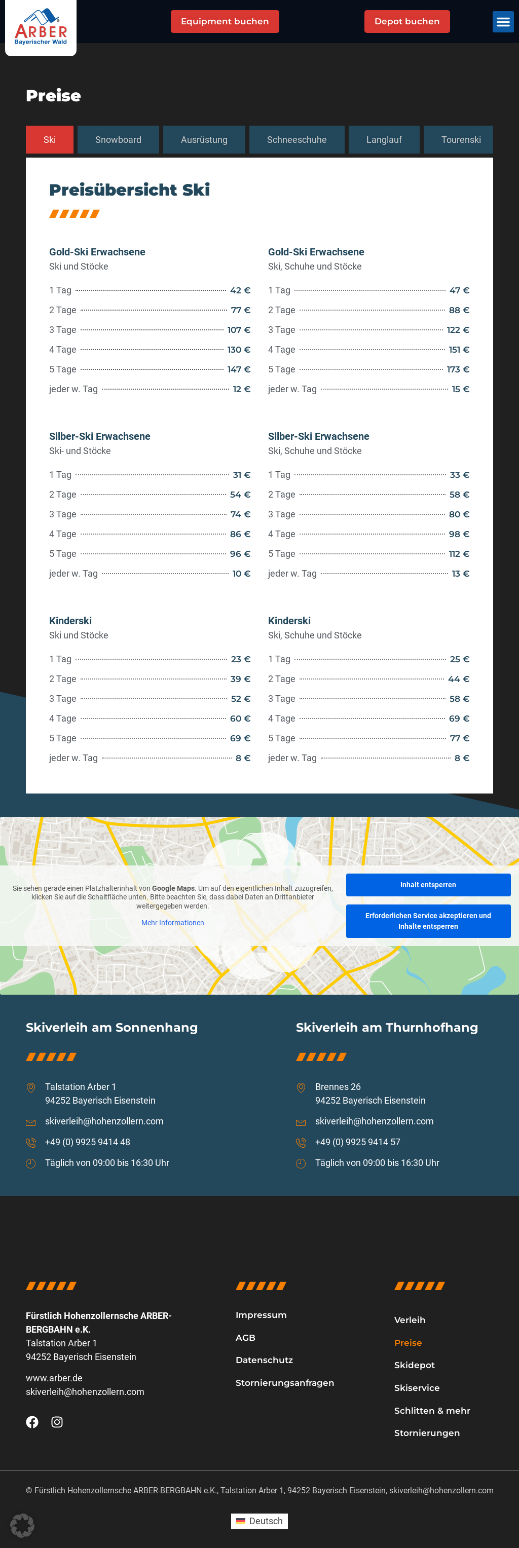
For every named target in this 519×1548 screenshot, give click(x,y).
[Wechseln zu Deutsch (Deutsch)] (259, 1521)
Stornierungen (427, 1433)
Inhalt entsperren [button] (428, 885)
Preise (408, 1343)
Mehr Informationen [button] (172, 923)
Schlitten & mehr (432, 1411)
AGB (245, 1338)
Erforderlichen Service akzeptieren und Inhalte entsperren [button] (428, 921)
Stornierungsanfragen (285, 1383)
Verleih (410, 1320)
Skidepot (414, 1365)
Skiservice (417, 1388)
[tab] (49, 140)
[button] (503, 21)
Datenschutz (264, 1360)
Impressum (261, 1315)
